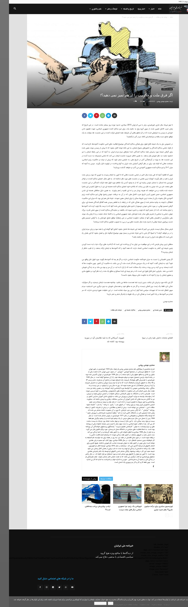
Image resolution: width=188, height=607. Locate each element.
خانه (150, 8)
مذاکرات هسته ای (121, 310)
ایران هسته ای (148, 310)
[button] (6, 9)
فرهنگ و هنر (102, 8)
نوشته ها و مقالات (152, 17)
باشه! (101, 603)
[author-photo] (155, 361)
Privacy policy (91, 603)
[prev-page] (162, 515)
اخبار (142, 8)
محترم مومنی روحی (154, 101)
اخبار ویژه (132, 8)
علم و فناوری (86, 8)
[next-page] (158, 515)
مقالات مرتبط (97, 478)
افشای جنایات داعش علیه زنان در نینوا (148, 337)
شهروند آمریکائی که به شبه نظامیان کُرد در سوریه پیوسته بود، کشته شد (95, 339)
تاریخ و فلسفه (118, 8)
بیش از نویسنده (80, 478)
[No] (184, 601)
